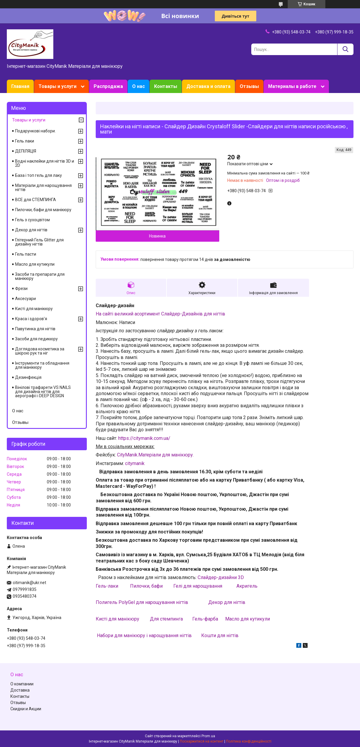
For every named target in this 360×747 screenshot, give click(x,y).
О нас (138, 86)
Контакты (165, 86)
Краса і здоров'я (31, 318)
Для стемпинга (166, 619)
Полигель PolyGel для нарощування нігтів (142, 602)
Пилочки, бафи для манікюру (43, 209)
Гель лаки (24, 141)
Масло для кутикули (247, 619)
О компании (21, 684)
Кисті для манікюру (117, 619)
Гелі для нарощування (197, 586)
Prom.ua (208, 736)
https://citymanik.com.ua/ (144, 438)
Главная (20, 86)
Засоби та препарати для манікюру (40, 276)
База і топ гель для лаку (38, 175)
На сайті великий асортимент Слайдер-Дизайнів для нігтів (160, 314)
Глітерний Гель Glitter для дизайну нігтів (39, 242)
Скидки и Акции (25, 708)
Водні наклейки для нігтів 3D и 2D (44, 163)
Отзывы (249, 86)
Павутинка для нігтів (35, 328)
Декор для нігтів (226, 602)
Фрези (21, 288)
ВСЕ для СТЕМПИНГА (35, 199)
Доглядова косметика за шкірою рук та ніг (39, 351)
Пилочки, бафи (146, 586)
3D (241, 577)
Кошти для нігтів (220, 635)
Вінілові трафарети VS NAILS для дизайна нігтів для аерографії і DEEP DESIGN (43, 391)
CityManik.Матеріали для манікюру (155, 455)
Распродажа (108, 86)
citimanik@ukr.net (29, 582)
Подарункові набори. (35, 131)
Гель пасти (25, 254)
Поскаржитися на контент (201, 741)
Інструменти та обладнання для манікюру (42, 365)
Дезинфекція (28, 377)
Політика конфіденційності (248, 741)
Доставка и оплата (208, 86)
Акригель (246, 586)
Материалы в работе (292, 86)
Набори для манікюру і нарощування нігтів (144, 635)
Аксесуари (25, 298)
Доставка (20, 690)
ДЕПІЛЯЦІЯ (25, 151)
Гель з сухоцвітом (32, 219)
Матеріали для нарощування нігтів (43, 187)
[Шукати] (345, 49)
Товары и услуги (57, 86)
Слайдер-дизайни (218, 577)
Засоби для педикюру (36, 338)
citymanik (135, 463)
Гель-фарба (205, 619)
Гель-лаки (107, 586)
